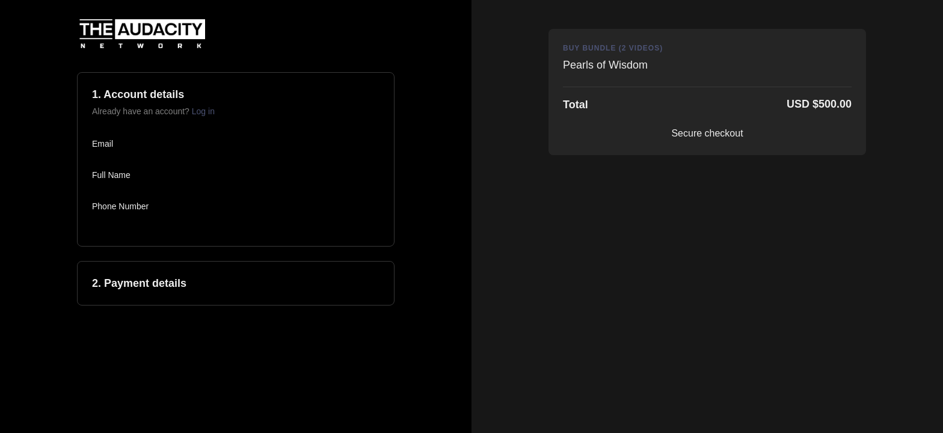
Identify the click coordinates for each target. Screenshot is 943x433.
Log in (203, 111)
